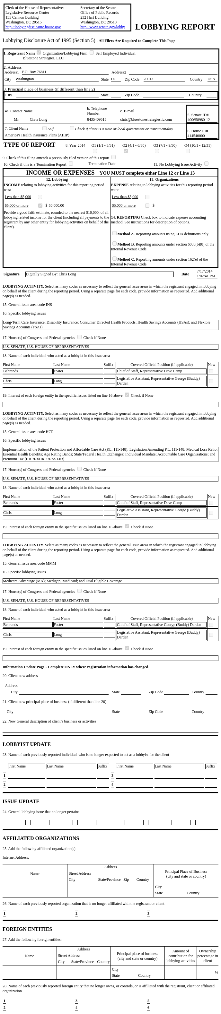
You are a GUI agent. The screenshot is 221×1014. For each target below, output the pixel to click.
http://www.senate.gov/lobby (102, 27)
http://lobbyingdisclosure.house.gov (33, 27)
